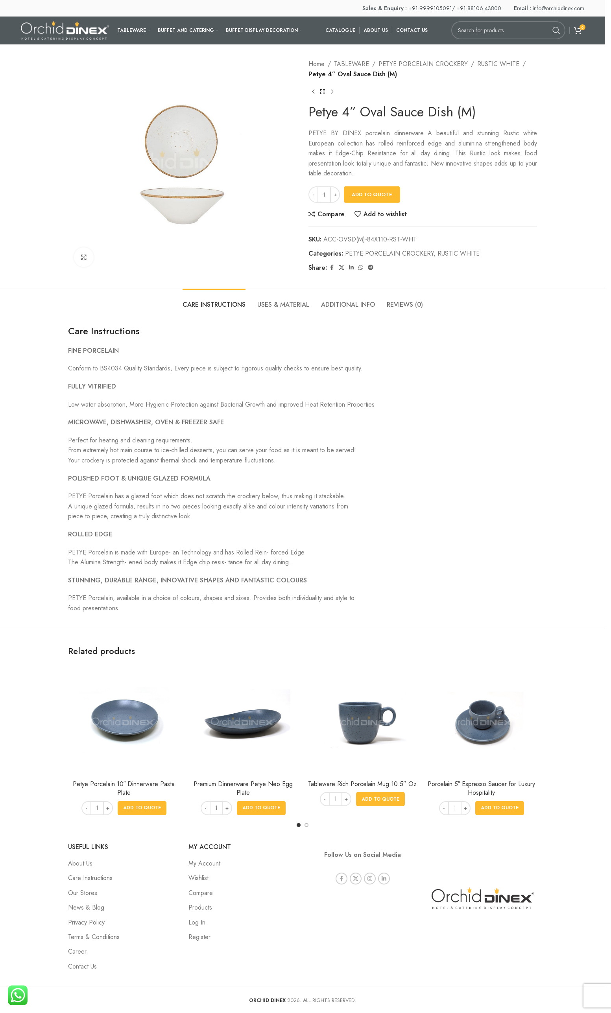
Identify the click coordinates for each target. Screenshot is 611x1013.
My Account (204, 863)
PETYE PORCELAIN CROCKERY (423, 63)
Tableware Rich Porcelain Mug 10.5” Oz (362, 783)
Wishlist (198, 877)
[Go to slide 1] (299, 825)
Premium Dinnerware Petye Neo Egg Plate (243, 788)
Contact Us (82, 966)
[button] (142, 808)
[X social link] (341, 267)
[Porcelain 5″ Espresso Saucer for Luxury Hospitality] (481, 720)
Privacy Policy (86, 922)
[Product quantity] (324, 194)
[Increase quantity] (335, 194)
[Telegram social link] (370, 267)
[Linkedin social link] (351, 267)
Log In (196, 922)
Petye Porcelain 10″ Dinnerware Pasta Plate (124, 788)
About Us (80, 863)
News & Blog (86, 907)
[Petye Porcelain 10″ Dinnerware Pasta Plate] (123, 720)
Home (316, 63)
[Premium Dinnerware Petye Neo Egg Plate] (243, 720)
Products (200, 907)
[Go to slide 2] (306, 825)
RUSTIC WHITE (498, 63)
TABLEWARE (351, 63)
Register (199, 936)
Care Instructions (90, 877)
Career (77, 951)
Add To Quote (372, 194)
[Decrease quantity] (313, 194)
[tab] (214, 301)
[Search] (508, 30)
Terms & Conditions (94, 936)
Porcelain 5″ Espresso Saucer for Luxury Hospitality (481, 788)
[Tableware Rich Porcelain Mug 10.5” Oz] (362, 720)
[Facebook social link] (331, 267)
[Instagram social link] (370, 869)
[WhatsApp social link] (360, 267)
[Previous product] (313, 91)
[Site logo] (65, 29)
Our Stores (82, 892)
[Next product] (332, 91)
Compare (200, 892)
